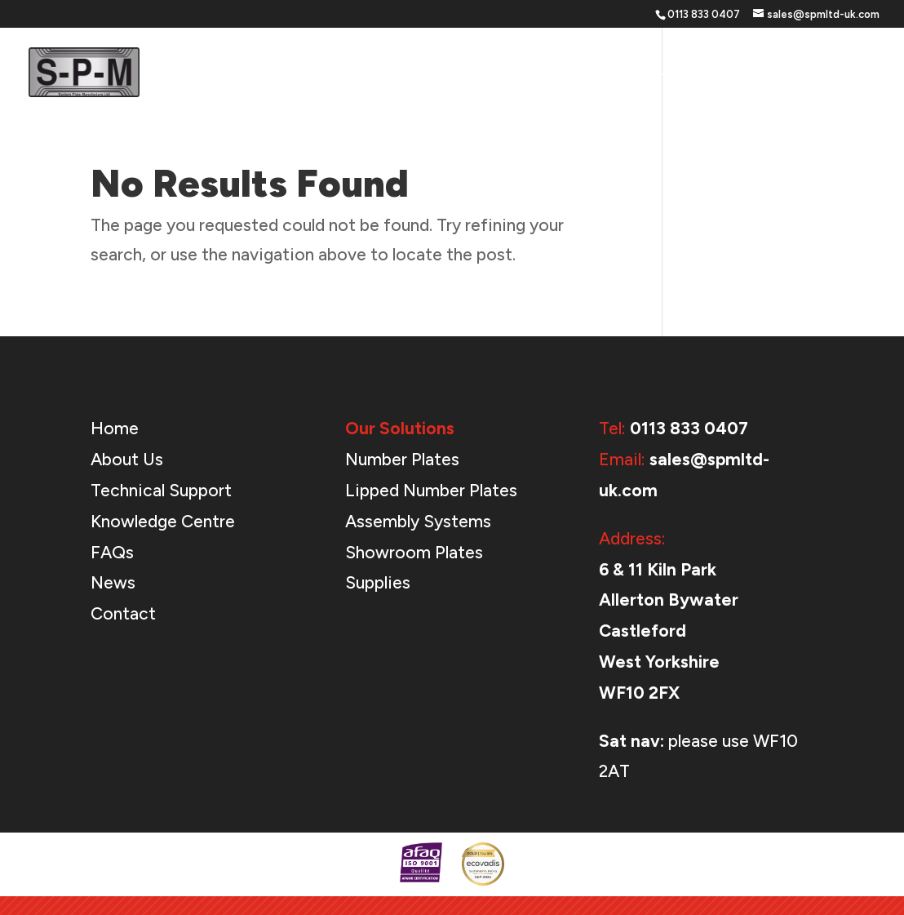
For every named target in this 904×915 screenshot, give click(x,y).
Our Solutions (519, 73)
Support (626, 73)
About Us (718, 73)
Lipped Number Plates (431, 490)
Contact (852, 73)
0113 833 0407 (689, 428)
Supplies (377, 582)
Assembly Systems (418, 521)
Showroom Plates (414, 552)
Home (437, 73)
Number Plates (402, 459)
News (786, 73)
